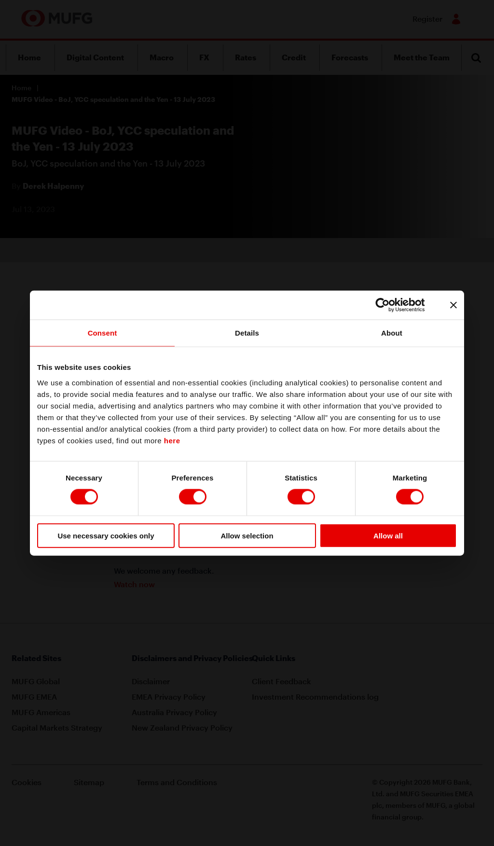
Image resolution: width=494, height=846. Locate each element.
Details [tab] (247, 333)
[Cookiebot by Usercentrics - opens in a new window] (390, 305)
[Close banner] (453, 305)
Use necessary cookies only (105, 535)
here (172, 440)
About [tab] (391, 333)
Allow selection (246, 535)
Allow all (388, 535)
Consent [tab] (102, 333)
